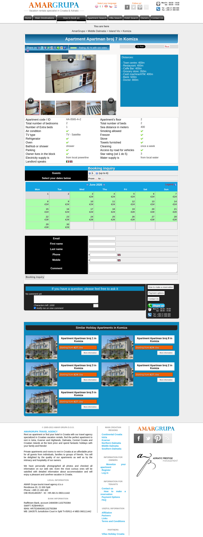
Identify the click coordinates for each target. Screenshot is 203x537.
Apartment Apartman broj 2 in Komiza (154, 367)
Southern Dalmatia (111, 448)
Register (106, 470)
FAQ (104, 500)
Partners (106, 515)
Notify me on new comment (48, 308)
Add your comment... (66, 299)
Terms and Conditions (113, 521)
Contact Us (157, 18)
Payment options (156, 293)
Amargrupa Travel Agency (41, 431)
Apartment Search (97, 18)
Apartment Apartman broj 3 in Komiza (78, 367)
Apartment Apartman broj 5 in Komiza (78, 394)
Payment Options (111, 497)
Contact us (107, 488)
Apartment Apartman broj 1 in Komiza (78, 340)
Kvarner (106, 440)
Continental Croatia (112, 434)
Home (28, 18)
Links (105, 518)
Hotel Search (131, 18)
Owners (145, 18)
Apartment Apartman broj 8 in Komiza (154, 340)
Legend (171, 184)
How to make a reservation (160, 287)
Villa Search (115, 18)
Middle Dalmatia (110, 446)
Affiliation (107, 512)
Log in (105, 473)
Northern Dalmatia (111, 443)
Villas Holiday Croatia (113, 534)
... (96, 178)
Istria (104, 437)
